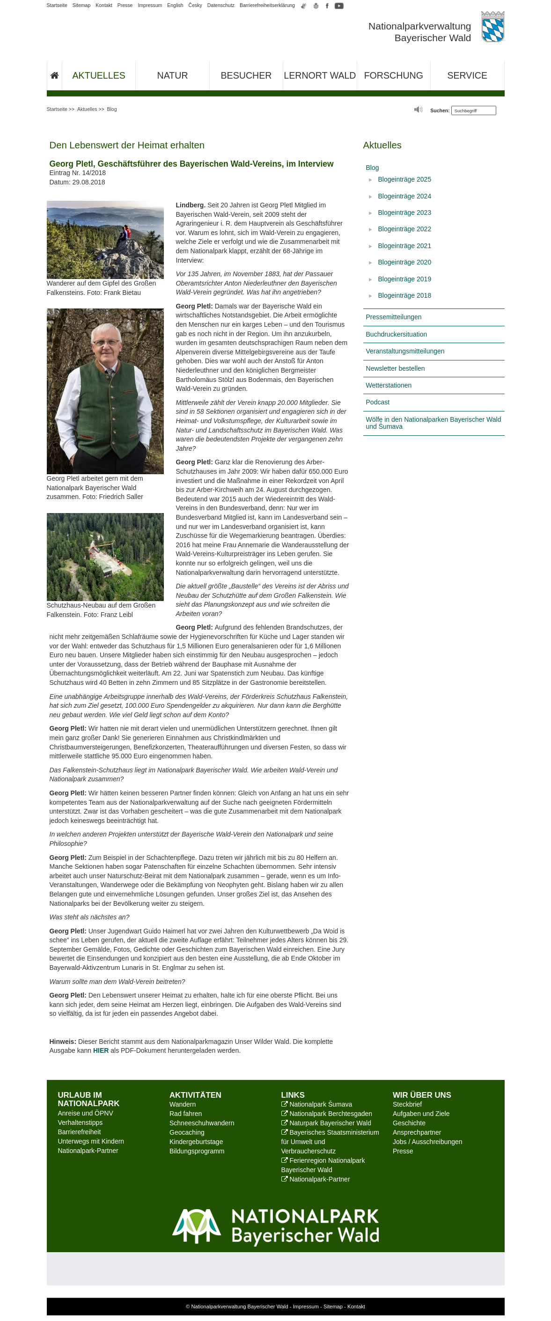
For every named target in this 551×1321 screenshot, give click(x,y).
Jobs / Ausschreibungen (428, 1141)
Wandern (182, 1104)
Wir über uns (422, 1095)
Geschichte (409, 1123)
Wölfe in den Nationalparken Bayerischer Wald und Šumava (433, 423)
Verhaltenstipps (80, 1122)
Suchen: (439, 110)
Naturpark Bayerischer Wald (326, 1123)
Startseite (57, 5)
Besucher (246, 75)
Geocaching (187, 1132)
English (175, 5)
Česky (195, 5)
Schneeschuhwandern (202, 1123)
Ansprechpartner (417, 1132)
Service (467, 75)
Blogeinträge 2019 (405, 279)
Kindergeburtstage (196, 1141)
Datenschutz (221, 5)
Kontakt (104, 5)
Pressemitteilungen (394, 317)
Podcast (378, 402)
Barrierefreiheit (79, 1132)
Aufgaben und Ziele (421, 1113)
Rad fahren (185, 1113)
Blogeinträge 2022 (405, 229)
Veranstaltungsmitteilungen (405, 351)
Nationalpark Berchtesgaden (327, 1113)
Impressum (150, 5)
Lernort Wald (320, 75)
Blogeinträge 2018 (405, 295)
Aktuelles (99, 75)
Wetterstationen (389, 385)
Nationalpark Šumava (317, 1104)
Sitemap (82, 5)
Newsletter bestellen (395, 368)
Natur (172, 75)
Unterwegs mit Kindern (91, 1141)
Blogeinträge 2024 (405, 196)
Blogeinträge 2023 (405, 212)
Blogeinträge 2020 (405, 262)
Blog (112, 109)
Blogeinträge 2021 (405, 246)
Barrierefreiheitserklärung (267, 5)
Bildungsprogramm (197, 1151)
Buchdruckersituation (396, 334)
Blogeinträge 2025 (405, 179)
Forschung (393, 75)
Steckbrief (407, 1104)
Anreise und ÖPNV (85, 1113)
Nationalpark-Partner (88, 1150)
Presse (125, 5)
